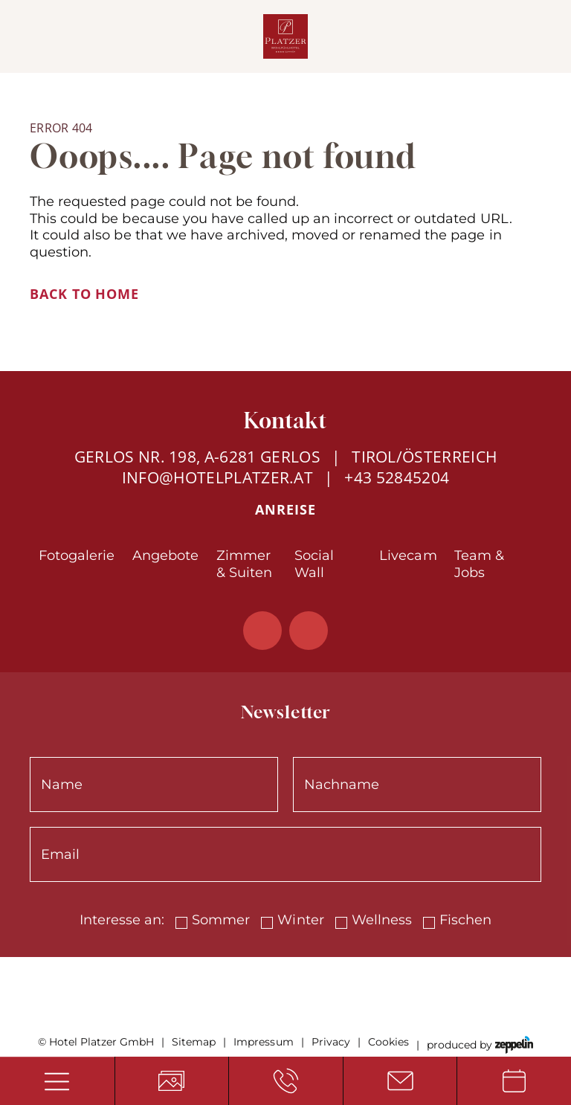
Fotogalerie (76, 555)
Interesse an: (122, 919)
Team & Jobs (479, 563)
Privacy (331, 1042)
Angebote (165, 555)
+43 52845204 (396, 477)
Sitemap (194, 1042)
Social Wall (314, 563)
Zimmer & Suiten (244, 563)
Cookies (388, 1042)
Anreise (285, 510)
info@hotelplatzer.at (217, 477)
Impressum (263, 1042)
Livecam (407, 555)
